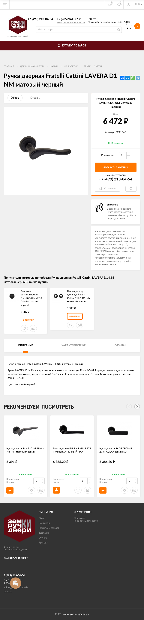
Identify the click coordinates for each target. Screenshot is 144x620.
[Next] (137, 406)
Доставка (44, 533)
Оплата (43, 538)
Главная (9, 66)
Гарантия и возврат (49, 528)
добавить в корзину (115, 167)
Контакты (44, 523)
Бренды (43, 543)
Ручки (54, 66)
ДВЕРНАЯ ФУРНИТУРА (32, 66)
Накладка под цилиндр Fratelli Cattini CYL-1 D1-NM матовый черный (79, 296)
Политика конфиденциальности (86, 519)
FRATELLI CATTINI (93, 66)
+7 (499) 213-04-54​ (40, 19)
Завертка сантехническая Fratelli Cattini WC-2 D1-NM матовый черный (32, 298)
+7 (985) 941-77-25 (69, 19)
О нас (42, 518)
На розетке (71, 66)
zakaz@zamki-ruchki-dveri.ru (71, 22)
